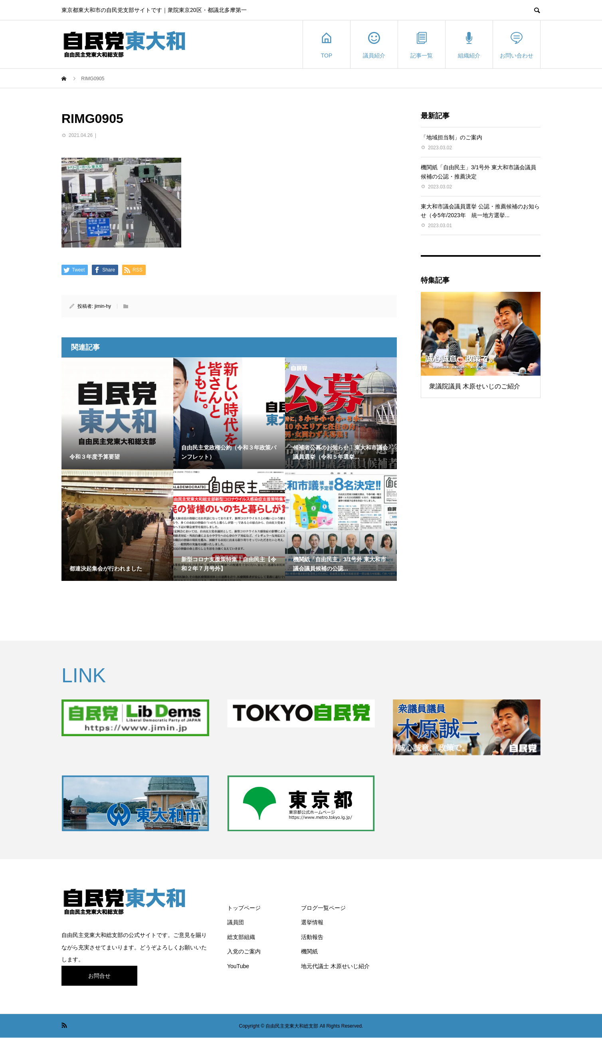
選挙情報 (312, 922)
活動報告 (312, 937)
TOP (326, 44)
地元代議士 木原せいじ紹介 (335, 966)
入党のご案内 (244, 951)
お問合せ (99, 976)
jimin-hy (103, 306)
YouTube (238, 966)
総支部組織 (241, 937)
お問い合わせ (516, 44)
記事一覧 (421, 44)
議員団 (235, 922)
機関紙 (309, 951)
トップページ (244, 908)
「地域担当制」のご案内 (451, 137)
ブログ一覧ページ (323, 908)
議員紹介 (374, 44)
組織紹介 (469, 44)
